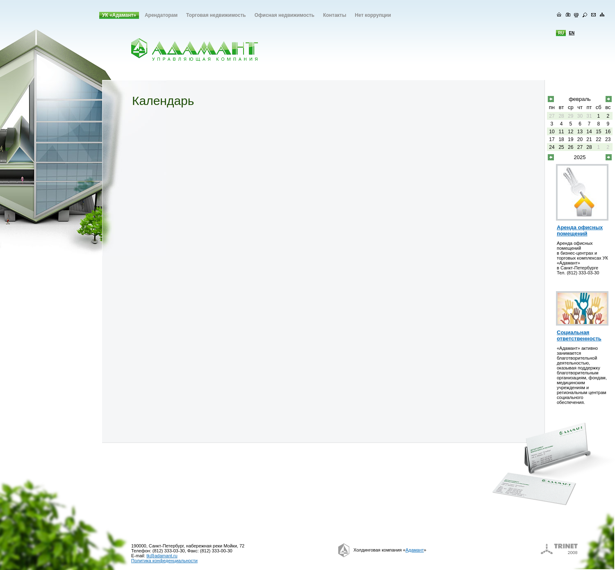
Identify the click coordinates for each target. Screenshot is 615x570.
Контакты (334, 15)
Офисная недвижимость (284, 15)
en (571, 33)
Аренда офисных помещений (580, 230)
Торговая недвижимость (216, 15)
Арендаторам (161, 15)
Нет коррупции (373, 15)
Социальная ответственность (579, 335)
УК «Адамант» (119, 15)
